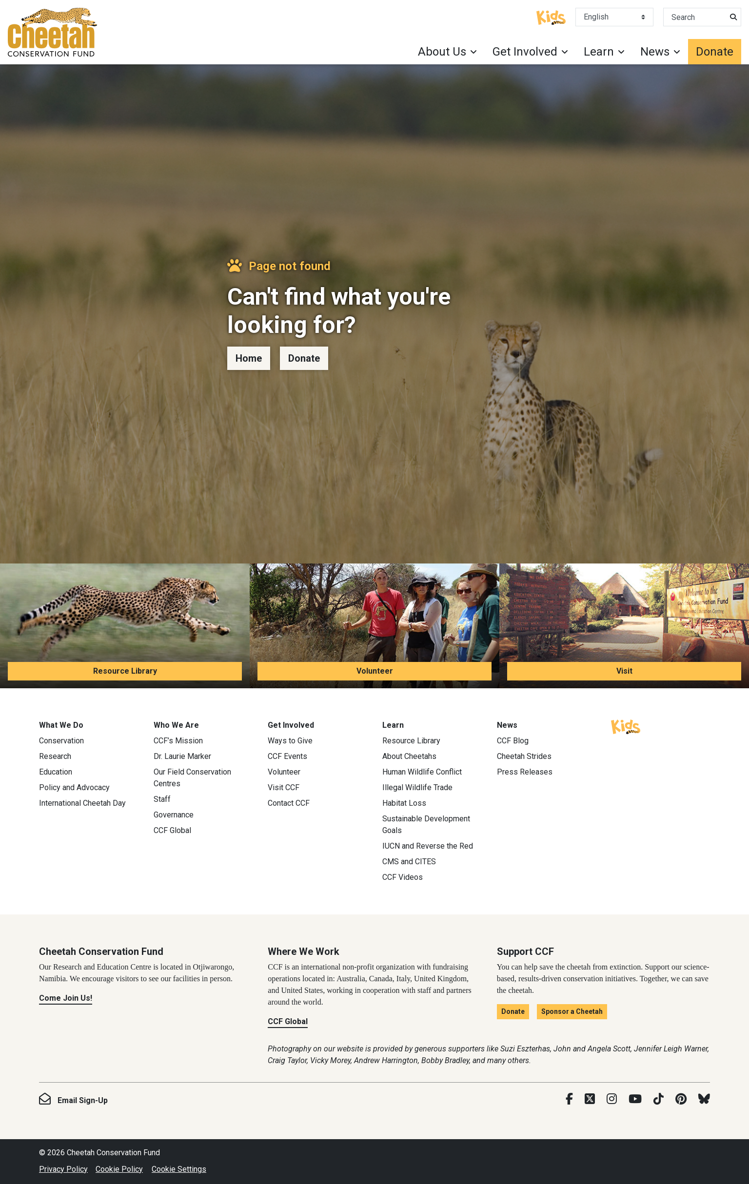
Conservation (61, 740)
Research (55, 756)
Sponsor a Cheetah (572, 1011)
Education (55, 771)
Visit (624, 671)
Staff (162, 799)
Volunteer (374, 671)
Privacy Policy (63, 1169)
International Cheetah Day (82, 803)
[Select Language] (614, 17)
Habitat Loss (404, 803)
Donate (714, 51)
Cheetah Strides (524, 756)
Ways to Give (290, 740)
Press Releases (524, 771)
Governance (174, 814)
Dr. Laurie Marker (182, 756)
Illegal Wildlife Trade (417, 787)
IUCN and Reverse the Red (427, 846)
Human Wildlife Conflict (422, 771)
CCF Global (172, 830)
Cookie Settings (179, 1169)
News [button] (655, 51)
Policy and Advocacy (74, 787)
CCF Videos (402, 877)
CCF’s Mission (178, 740)
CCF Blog (513, 740)
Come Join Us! (65, 998)
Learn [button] (599, 51)
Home (249, 358)
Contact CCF (289, 803)
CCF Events (287, 756)
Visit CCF (283, 787)
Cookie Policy (119, 1169)
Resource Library (125, 671)
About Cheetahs (409, 756)
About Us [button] (442, 51)
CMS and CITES (409, 861)
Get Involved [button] (525, 51)
